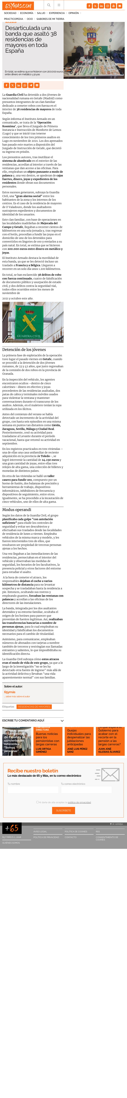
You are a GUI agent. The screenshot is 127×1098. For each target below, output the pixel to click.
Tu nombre (14, 783)
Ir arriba (116, 824)
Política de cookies (76, 831)
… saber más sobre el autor (17, 696)
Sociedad (10, 14)
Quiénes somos (11, 843)
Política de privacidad (46, 837)
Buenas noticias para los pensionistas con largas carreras (46, 735)
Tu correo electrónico (73, 783)
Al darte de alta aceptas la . (63, 802)
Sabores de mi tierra (18, 20)
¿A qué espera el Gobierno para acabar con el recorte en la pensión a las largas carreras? (109, 732)
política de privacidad (79, 802)
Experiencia (57, 14)
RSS (98, 831)
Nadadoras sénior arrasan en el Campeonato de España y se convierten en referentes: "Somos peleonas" (16, 737)
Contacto (71, 837)
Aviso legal (40, 831)
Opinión (73, 14)
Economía (26, 14)
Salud (41, 14)
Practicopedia (92, 14)
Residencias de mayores (34, 706)
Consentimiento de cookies (107, 838)
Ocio (108, 14)
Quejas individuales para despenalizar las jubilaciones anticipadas (77, 733)
